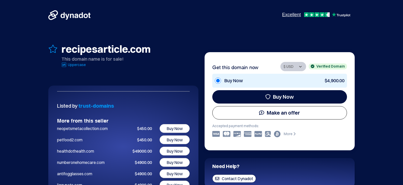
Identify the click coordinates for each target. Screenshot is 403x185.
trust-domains (96, 106)
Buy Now (279, 97)
